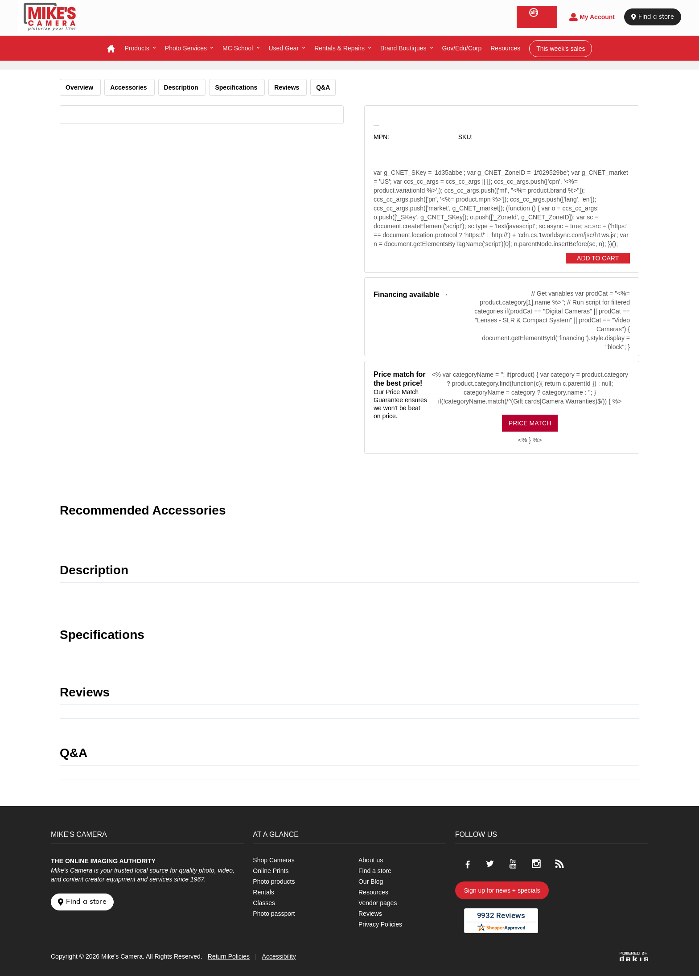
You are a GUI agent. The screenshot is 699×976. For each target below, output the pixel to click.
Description (182, 87)
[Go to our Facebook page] (467, 864)
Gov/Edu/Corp (462, 48)
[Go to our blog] (559, 864)
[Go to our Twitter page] (490, 864)
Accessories (129, 87)
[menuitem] (140, 48)
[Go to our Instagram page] (536, 864)
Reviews (287, 87)
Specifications (237, 87)
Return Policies (229, 956)
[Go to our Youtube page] (513, 864)
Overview (80, 87)
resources (505, 48)
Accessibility (279, 956)
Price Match (530, 423)
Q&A (323, 87)
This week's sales (560, 48)
